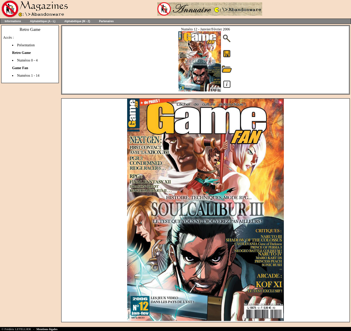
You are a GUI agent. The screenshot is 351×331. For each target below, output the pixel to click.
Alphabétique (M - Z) (77, 21)
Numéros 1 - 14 (28, 75)
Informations (13, 21)
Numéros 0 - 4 (27, 60)
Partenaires (106, 21)
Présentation (26, 45)
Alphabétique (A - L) (43, 21)
